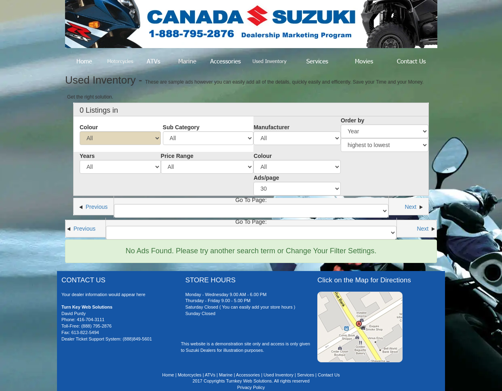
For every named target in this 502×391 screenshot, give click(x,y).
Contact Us (329, 374)
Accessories (248, 374)
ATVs (210, 374)
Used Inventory (278, 374)
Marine (226, 374)
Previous (93, 207)
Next (414, 207)
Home (168, 374)
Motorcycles (190, 374)
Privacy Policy (251, 387)
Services (305, 374)
